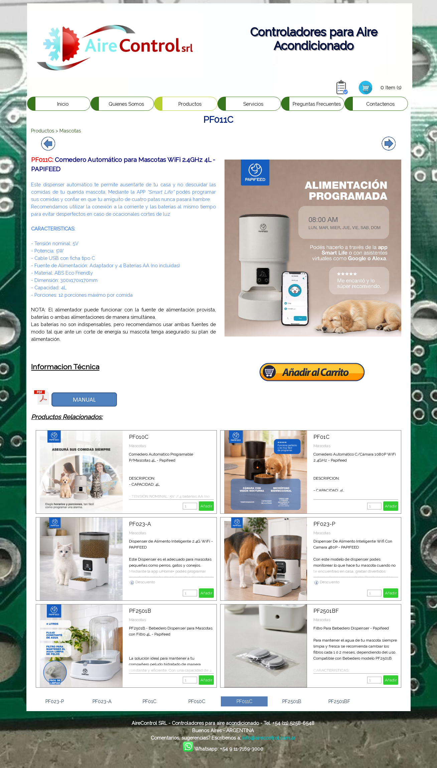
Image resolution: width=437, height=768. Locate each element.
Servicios (253, 104)
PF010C (138, 437)
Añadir (206, 506)
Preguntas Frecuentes (317, 104)
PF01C (321, 437)
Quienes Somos (126, 104)
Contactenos (380, 104)
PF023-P (324, 524)
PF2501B (140, 611)
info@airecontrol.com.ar (268, 738)
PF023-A (140, 524)
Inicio (62, 104)
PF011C (244, 701)
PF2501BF (326, 611)
